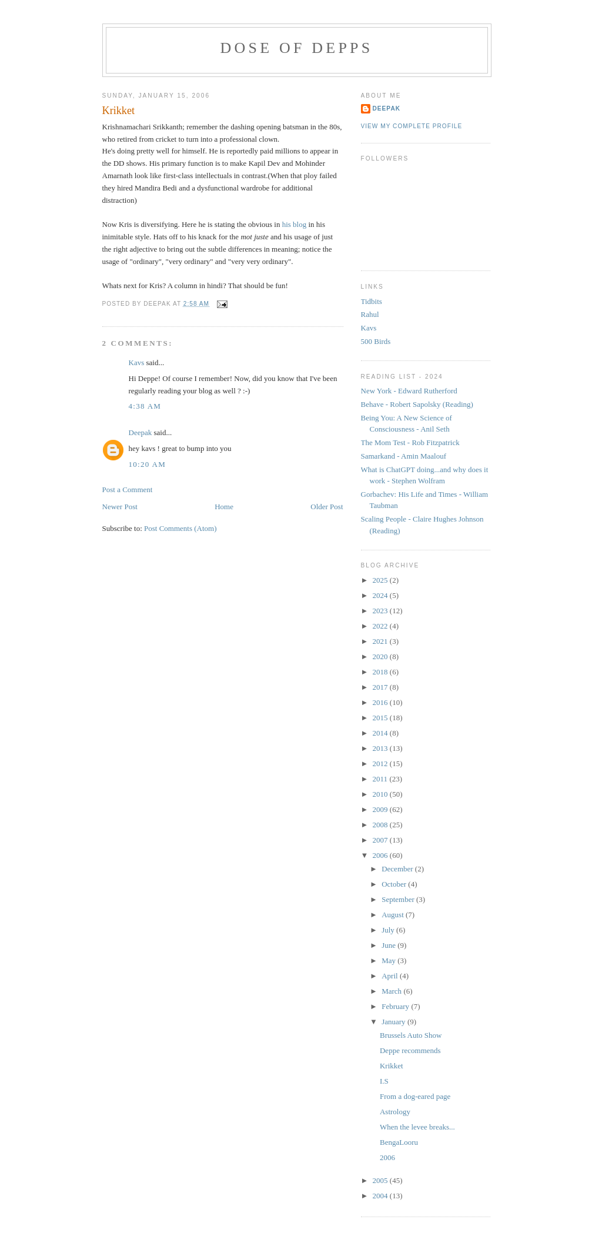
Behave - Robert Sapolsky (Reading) (417, 404)
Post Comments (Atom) (180, 528)
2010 (381, 794)
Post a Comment (127, 489)
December (398, 868)
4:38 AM (145, 406)
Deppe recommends (410, 1050)
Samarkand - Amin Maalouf (404, 456)
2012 (381, 763)
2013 (381, 748)
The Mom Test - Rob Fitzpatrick (410, 442)
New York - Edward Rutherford (409, 390)
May (389, 960)
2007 (381, 840)
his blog (294, 224)
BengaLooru (399, 1142)
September (399, 899)
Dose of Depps (296, 47)
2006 (381, 855)
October (395, 884)
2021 (381, 641)
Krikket (118, 110)
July (389, 929)
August (394, 914)
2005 (381, 1180)
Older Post (326, 506)
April (391, 975)
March (392, 991)
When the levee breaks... (417, 1126)
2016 (381, 702)
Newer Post (120, 506)
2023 (381, 610)
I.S (384, 1081)
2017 (381, 687)
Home (224, 506)
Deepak (140, 432)
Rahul (370, 314)
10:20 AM (147, 464)
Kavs (137, 362)
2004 (381, 1195)
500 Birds (376, 341)
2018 (381, 671)
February (396, 1006)
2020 (381, 656)
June (389, 945)
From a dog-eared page (415, 1096)
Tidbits (371, 301)
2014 (381, 733)
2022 (381, 626)
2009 (381, 809)
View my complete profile (412, 126)
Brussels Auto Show (411, 1035)
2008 (381, 824)
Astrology (395, 1111)
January (394, 1021)
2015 (381, 717)
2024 (381, 595)
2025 (381, 580)
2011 (381, 778)
